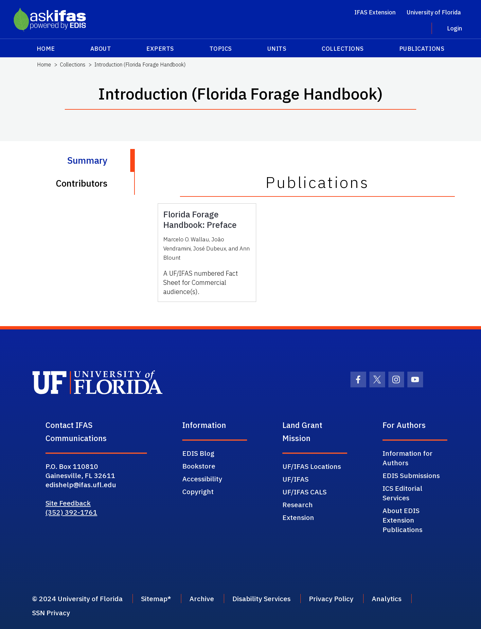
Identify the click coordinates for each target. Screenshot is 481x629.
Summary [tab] (87, 160)
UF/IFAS (295, 479)
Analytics (386, 598)
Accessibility (202, 478)
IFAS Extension (375, 12)
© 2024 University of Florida (77, 598)
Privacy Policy (331, 598)
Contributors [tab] (81, 183)
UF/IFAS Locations (311, 466)
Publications (421, 48)
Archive (201, 598)
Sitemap (154, 598)
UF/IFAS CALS (304, 491)
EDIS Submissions (411, 475)
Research (297, 504)
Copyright (198, 491)
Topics (220, 48)
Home (46, 48)
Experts (160, 48)
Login (454, 28)
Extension (298, 517)
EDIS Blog (198, 453)
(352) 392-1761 (71, 512)
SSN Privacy (51, 612)
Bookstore (198, 466)
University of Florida (434, 12)
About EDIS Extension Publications (402, 520)
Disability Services (261, 598)
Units (277, 48)
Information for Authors (408, 458)
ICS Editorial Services (402, 493)
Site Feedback (68, 503)
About (100, 48)
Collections (343, 48)
